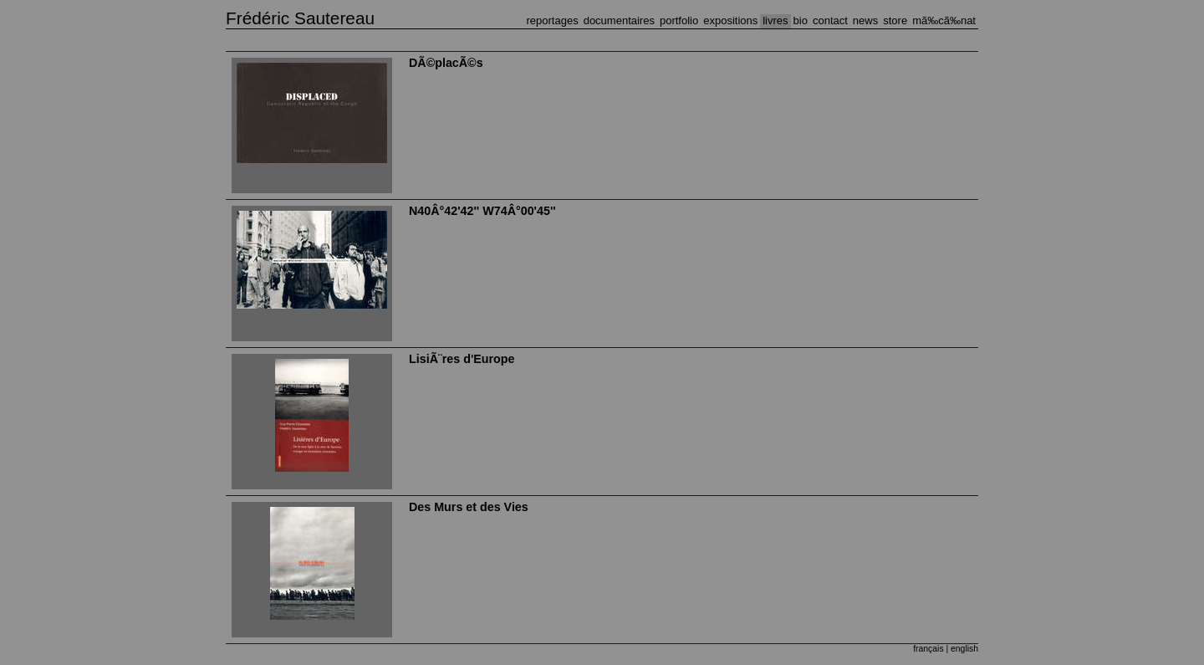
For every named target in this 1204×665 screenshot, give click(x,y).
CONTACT (830, 20)
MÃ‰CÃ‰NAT (944, 20)
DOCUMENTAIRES (619, 20)
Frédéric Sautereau (300, 18)
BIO (800, 20)
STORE (895, 20)
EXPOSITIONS (730, 20)
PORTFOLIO (679, 20)
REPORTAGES (553, 20)
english (964, 648)
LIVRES (775, 20)
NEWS (865, 20)
